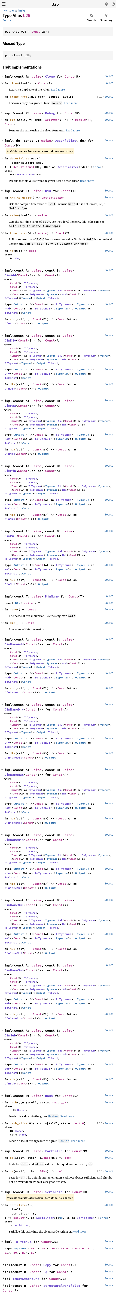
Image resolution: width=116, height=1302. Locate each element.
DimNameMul (14, 905)
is (11, 250)
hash (13, 1102)
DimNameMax (14, 775)
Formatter (51, 120)
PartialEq (54, 1151)
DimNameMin (14, 840)
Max (60, 420)
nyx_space (9, 10)
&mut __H (59, 1102)
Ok (61, 1217)
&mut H (78, 1123)
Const (36, 31)
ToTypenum (30, 283)
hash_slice (19, 1123)
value (14, 215)
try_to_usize (20, 197)
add (12, 319)
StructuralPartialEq (61, 1286)
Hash (49, 1096)
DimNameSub (14, 970)
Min (60, 486)
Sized (22, 1134)
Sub (60, 985)
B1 (89, 1248)
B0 (15, 1252)
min (12, 514)
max (12, 449)
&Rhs (43, 1171)
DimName (52, 596)
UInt (34, 1248)
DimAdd (10, 275)
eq (11, 1157)
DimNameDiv (14, 709)
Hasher (21, 1110)
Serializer (45, 1217)
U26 (55, 4)
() (89, 120)
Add (60, 290)
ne (11, 1171)
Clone (50, 76)
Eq (45, 1272)
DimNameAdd (14, 644)
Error (9, 124)
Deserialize (65, 141)
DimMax (10, 406)
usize (36, 76)
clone (14, 83)
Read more (58, 89)
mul (12, 580)
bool (32, 250)
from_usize (19, 233)
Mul (60, 551)
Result (80, 120)
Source (7, 20)
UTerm (79, 1248)
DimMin (10, 471)
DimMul (10, 536)
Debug (50, 113)
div (12, 384)
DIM (17, 603)
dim (12, 623)
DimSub (10, 1035)
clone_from (19, 96)
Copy (47, 1265)
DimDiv (10, 340)
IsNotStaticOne (25, 1279)
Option (47, 197)
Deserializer (68, 167)
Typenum (50, 290)
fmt (12, 120)
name (13, 609)
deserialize (19, 158)
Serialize (54, 1192)
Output (41, 298)
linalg (21, 10)
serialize (18, 1205)
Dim (48, 191)
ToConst (53, 298)
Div (60, 355)
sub (12, 1014)
